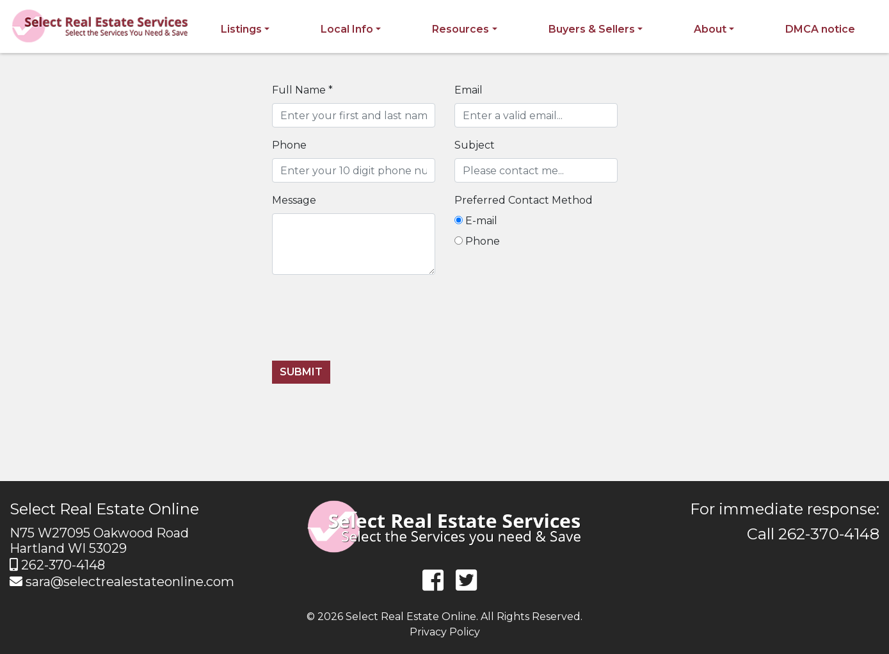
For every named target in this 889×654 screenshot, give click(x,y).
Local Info (347, 29)
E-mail (475, 221)
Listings (241, 29)
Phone (289, 145)
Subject (474, 145)
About (710, 29)
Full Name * (302, 90)
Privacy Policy (445, 632)
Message (294, 200)
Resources (460, 29)
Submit (301, 372)
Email (468, 90)
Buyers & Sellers (592, 29)
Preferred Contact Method (523, 200)
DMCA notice (820, 29)
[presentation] (369, 325)
